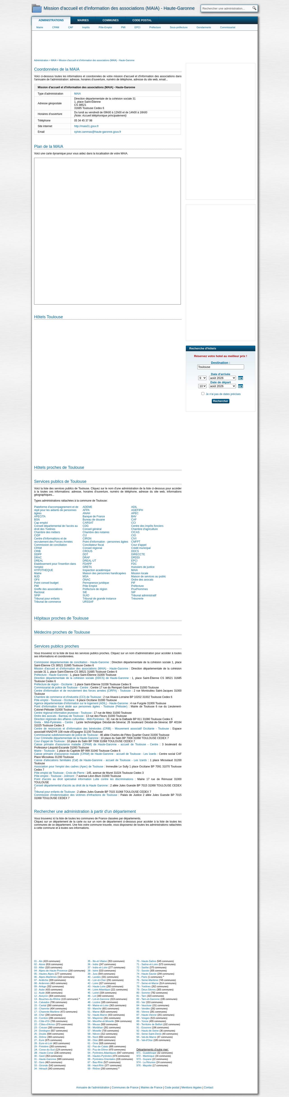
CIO (133, 535)
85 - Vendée (143, 1008)
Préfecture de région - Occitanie (53, 684)
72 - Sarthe (143, 967)
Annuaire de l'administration (93, 1087)
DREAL (38, 560)
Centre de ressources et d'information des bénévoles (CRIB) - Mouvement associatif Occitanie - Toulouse (101, 728)
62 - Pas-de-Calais (98, 1046)
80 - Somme (143, 992)
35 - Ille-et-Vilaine (97, 961)
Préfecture (155, 27)
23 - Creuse (40, 1027)
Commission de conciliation (50, 544)
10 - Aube (39, 989)
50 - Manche (94, 1008)
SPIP (37, 595)
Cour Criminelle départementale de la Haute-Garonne (66, 738)
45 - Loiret (93, 992)
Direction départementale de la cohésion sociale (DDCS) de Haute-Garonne (81, 678)
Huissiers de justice (142, 567)
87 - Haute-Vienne (147, 1014)
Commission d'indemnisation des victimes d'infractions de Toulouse (75, 795)
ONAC (87, 579)
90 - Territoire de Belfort (150, 1024)
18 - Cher (39, 1014)
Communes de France (125, 1087)
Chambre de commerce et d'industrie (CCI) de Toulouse (67, 697)
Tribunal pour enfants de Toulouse (54, 791)
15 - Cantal (40, 1005)
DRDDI (135, 557)
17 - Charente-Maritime (47, 1011)
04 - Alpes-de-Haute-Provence (51, 970)
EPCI (137, 27)
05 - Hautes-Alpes (44, 973)
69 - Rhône (94, 1068)
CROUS (87, 551)
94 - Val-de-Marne (146, 1037)
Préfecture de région (95, 589)
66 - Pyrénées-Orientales (101, 1059)
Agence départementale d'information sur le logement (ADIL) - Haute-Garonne (81, 703)
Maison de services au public (148, 576)
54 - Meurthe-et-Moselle (101, 1021)
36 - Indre (93, 964)
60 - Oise (93, 1040)
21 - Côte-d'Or (42, 1021)
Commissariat (227, 27)
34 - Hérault (40, 1068)
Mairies (83, 20)
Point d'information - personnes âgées (105, 541)
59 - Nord (93, 1037)
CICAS (135, 532)
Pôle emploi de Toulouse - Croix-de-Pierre (59, 772)
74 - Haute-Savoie (147, 973)
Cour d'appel (139, 544)
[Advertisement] (144, 44)
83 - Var (141, 1002)
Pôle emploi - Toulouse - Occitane (54, 700)
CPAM (55, 27)
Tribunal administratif (143, 595)
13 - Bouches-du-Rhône (47, 999)
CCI (133, 522)
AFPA (86, 510)
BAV (133, 516)
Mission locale (139, 573)
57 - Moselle (94, 1030)
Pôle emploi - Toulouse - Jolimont (54, 776)
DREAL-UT (89, 560)
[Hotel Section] (108, 390)
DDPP (38, 554)
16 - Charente (41, 1008)
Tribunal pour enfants (47, 598)
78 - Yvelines (144, 986)
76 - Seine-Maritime (147, 980)
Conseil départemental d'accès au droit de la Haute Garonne (71, 785)
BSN (37, 519)
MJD (37, 576)
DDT (85, 554)
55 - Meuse (94, 1024)
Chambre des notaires (96, 532)
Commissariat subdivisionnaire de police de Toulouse (66, 735)
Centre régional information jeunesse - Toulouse (63, 712)
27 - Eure (39, 1040)
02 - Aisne (39, 964)
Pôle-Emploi (105, 27)
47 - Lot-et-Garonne (99, 999)
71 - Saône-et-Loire (147, 964)
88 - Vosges (143, 1018)
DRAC (38, 557)
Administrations (51, 20)
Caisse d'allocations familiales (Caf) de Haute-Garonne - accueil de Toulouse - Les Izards (90, 760)
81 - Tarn (141, 996)
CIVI (133, 538)
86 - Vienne (143, 1011)
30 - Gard (39, 1056)
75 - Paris (142, 977)
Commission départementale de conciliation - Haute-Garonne (71, 662)
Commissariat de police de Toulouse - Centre (61, 687)
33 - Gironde (41, 1065)
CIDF (37, 535)
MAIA (77, 93)
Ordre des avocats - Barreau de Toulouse (59, 716)
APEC (135, 513)
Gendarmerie (204, 27)
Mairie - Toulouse (44, 750)
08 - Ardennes (42, 983)
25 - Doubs (40, 1033)
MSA (86, 576)
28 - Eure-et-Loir (43, 1043)
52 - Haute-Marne (97, 1014)
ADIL (134, 507)
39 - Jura (92, 973)
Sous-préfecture (178, 27)
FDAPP (87, 563)
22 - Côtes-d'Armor (44, 1024)
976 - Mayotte (144, 1065)
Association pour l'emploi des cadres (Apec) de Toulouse (68, 766)
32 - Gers (39, 1062)
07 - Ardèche (41, 980)
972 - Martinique (146, 1056)
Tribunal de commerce (47, 601)
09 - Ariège (40, 986)
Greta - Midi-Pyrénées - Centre (53, 722)
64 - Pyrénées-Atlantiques (102, 1052)
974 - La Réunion (146, 1062)
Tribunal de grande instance (99, 598)
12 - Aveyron (41, 996)
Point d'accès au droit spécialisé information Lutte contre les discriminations (83, 779)
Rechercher (220, 401)
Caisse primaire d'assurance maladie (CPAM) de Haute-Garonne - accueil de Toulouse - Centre (96, 744)
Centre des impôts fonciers (147, 526)
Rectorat (39, 592)
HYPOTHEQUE (43, 570)
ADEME (87, 507)
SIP (133, 592)
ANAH (86, 513)
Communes (111, 20)
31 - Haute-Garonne (45, 1059)
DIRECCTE (138, 554)
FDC (134, 563)
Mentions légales (191, 1087)
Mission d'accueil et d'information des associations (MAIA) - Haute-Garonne (81, 668)
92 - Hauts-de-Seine (148, 1030)
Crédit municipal (141, 548)
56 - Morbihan (95, 1027)
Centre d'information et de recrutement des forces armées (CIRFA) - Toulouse (82, 690)
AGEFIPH (137, 510)
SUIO (86, 595)
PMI (123, 27)
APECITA (39, 516)
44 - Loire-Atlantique (99, 989)
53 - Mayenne (95, 1018)
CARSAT (88, 522)
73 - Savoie (143, 970)
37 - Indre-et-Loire (97, 967)
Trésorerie (137, 598)
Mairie (39, 27)
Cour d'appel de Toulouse (49, 741)
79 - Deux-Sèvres (146, 989)
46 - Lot (92, 996)
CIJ (85, 535)
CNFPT (135, 541)
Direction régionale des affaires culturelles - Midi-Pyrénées (69, 719)
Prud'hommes (139, 589)
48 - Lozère (94, 1002)
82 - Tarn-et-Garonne (148, 999)
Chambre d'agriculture (144, 529)
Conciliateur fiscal (93, 544)
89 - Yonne (143, 1021)
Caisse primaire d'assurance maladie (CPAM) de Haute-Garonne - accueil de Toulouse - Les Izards (95, 753)
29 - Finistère (41, 1046)
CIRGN (87, 538)
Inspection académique (96, 570)
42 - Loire (93, 983)
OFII (36, 579)
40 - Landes (94, 977)
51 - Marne (94, 1011)
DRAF (86, 557)
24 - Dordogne (42, 1030)
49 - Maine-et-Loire (98, 1005)
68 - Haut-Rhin (96, 1065)
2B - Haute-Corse (44, 1052)
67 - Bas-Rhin (95, 1062)
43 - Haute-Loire (97, 986)
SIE (85, 592)
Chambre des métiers (47, 532)
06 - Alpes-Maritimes (45, 977)
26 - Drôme (40, 1037)
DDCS (135, 551)
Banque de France (94, 516)
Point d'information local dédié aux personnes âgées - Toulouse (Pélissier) (80, 706)
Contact (208, 1087)
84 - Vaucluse (144, 1005)
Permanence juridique (96, 582)
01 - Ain (38, 961)
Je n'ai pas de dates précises (223, 394)
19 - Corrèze (41, 1018)
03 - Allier (39, 967)
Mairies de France (152, 1087)
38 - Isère (93, 970)
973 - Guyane (144, 1059)
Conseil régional (92, 548)
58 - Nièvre (94, 1033)
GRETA (87, 567)
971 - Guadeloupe (146, 1052)
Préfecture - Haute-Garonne (51, 674)
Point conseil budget (46, 582)
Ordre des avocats (142, 579)
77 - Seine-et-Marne (148, 983)
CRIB (37, 551)
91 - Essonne (144, 1027)
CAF (70, 27)
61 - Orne (93, 1043)
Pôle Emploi (90, 586)
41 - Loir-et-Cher (97, 980)
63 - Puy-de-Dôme (98, 1049)
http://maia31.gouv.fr (86, 126)
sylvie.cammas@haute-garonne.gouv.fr (97, 131)
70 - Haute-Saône (146, 961)
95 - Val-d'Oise (145, 1040)
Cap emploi (41, 522)
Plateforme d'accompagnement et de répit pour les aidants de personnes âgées (56, 510)
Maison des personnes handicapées (104, 573)
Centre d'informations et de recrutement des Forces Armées (53, 540)
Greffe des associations (48, 589)
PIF (133, 582)
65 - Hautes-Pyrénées (100, 1056)
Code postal (142, 20)
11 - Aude (39, 992)
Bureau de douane (94, 519)
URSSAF (88, 601)
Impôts (86, 27)
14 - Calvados (41, 1002)
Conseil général (92, 529)
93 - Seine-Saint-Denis (149, 1033)
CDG (86, 526)
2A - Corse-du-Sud (44, 1049)
